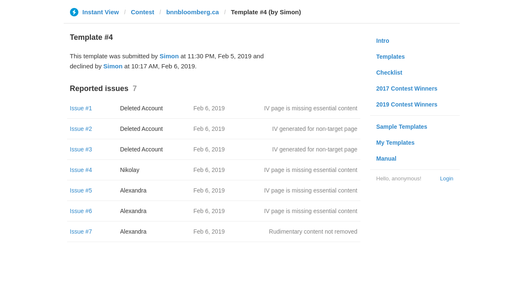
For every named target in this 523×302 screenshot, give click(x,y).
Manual (386, 158)
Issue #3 (81, 149)
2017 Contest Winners (407, 88)
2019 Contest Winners (407, 104)
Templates (390, 56)
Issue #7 (81, 231)
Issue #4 (81, 170)
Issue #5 (81, 190)
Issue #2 (81, 128)
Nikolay (130, 170)
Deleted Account (141, 108)
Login (446, 178)
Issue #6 (81, 211)
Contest (142, 12)
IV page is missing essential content (310, 108)
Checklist (389, 72)
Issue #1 (81, 108)
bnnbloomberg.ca (192, 12)
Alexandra (133, 190)
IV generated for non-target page (314, 128)
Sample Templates (401, 126)
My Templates (395, 142)
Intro (382, 40)
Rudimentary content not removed (313, 231)
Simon (169, 56)
